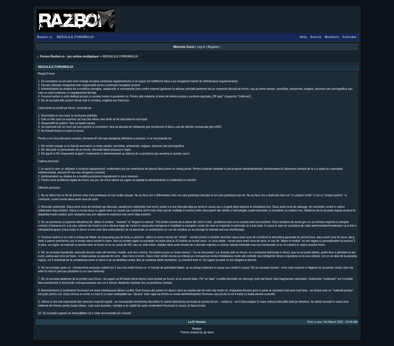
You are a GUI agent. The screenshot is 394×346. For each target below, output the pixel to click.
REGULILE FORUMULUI (75, 37)
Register (213, 46)
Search (315, 37)
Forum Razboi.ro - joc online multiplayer (69, 56)
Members (332, 37)
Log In (201, 46)
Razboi (197, 328)
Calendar (349, 37)
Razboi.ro (45, 37)
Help (303, 37)
